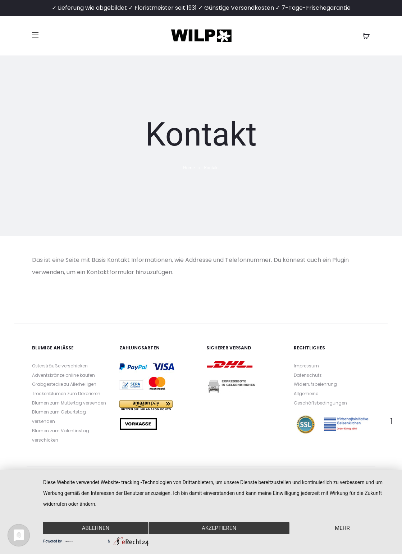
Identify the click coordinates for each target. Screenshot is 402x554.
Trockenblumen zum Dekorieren (66, 393)
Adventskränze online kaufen (63, 375)
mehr (342, 528)
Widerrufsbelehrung (315, 384)
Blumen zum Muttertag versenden (69, 403)
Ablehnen (95, 528)
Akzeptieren (219, 528)
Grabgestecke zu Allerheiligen (64, 384)
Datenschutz (307, 375)
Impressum (306, 366)
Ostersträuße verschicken (60, 366)
